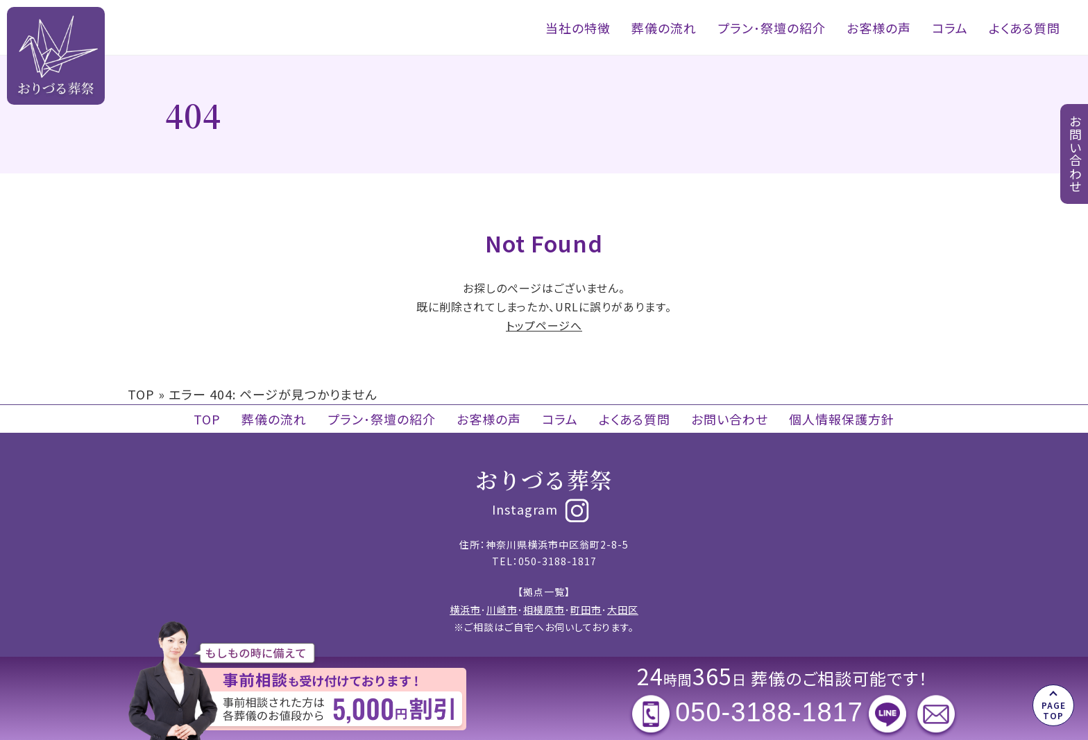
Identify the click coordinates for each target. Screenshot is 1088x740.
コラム (950, 27)
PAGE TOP (1054, 710)
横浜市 (465, 610)
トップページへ (544, 325)
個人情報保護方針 (841, 419)
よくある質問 (1024, 27)
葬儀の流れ (664, 27)
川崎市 (502, 610)
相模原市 (544, 610)
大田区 (622, 610)
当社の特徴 (578, 27)
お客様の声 (879, 27)
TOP (141, 394)
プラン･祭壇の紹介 (771, 27)
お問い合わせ (729, 419)
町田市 (586, 610)
